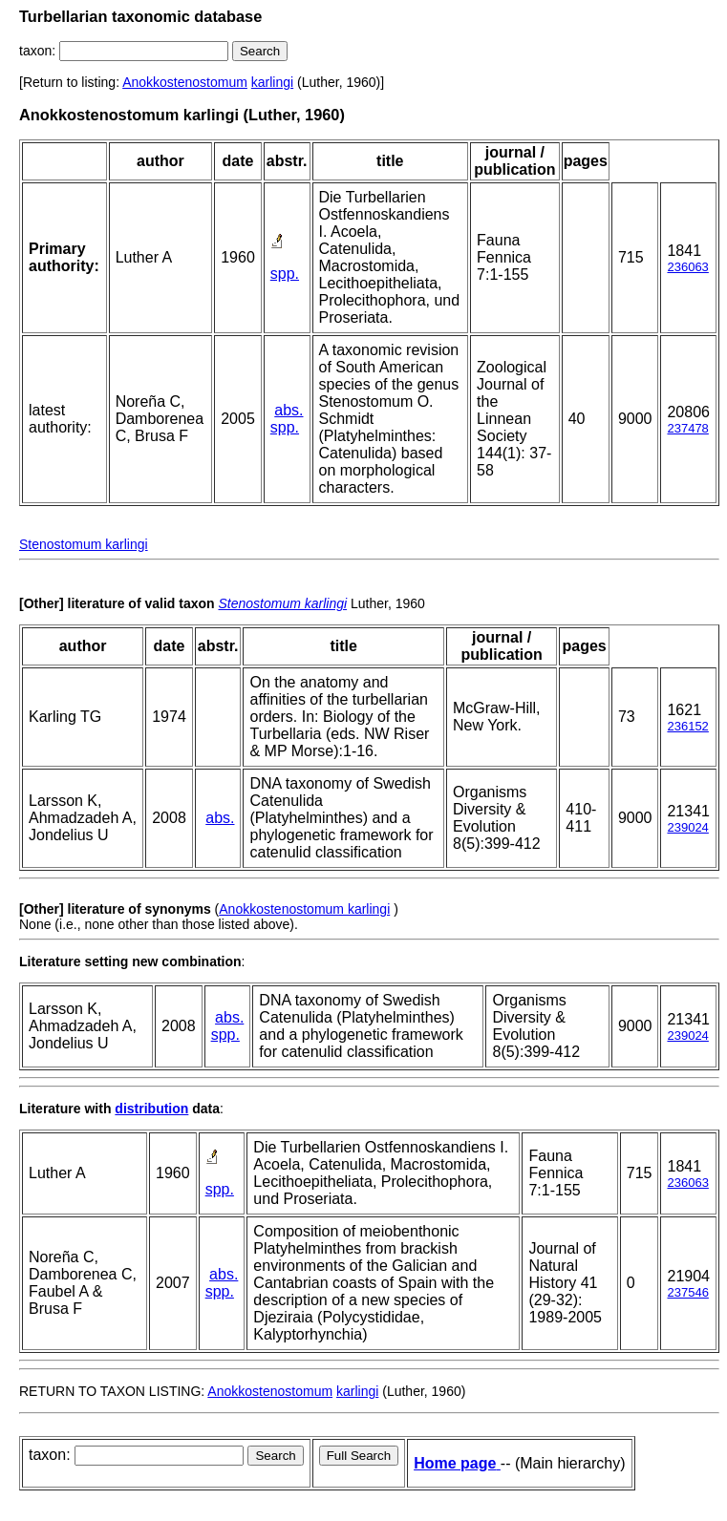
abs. (288, 410)
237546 (687, 1292)
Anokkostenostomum (184, 82)
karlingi (272, 82)
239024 (687, 827)
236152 (687, 726)
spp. (284, 273)
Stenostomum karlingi (83, 544)
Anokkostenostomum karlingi (304, 909)
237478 (687, 428)
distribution (151, 1108)
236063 (687, 267)
